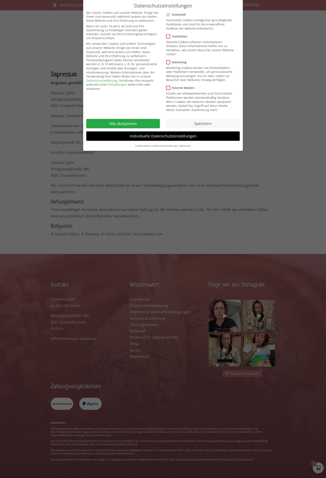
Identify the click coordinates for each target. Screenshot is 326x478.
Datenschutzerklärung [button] (165, 145)
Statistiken (178, 36)
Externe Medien (182, 88)
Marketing (178, 62)
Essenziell (177, 14)
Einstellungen (117, 84)
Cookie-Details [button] (143, 145)
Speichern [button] (203, 123)
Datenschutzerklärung (101, 80)
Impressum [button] (185, 145)
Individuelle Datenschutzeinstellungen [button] (163, 136)
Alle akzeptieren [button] (123, 123)
